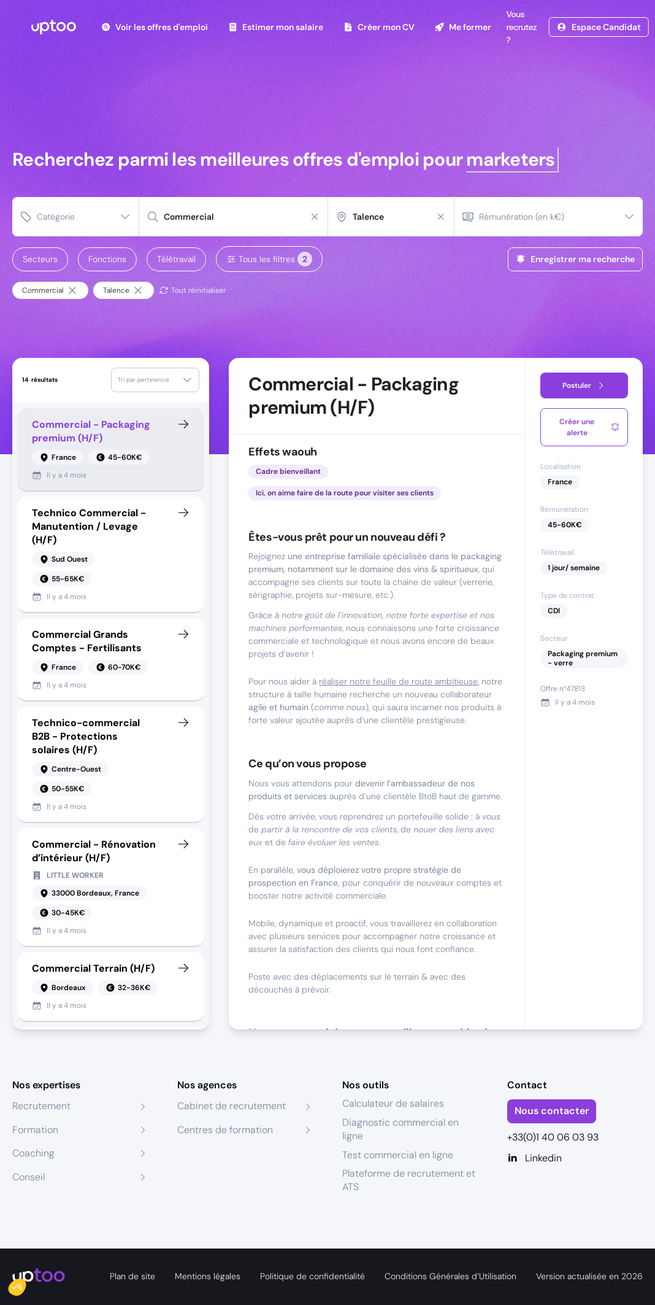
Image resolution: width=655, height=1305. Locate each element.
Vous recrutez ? (520, 27)
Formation (35, 1129)
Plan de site (132, 1276)
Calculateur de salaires (393, 1103)
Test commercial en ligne (397, 1154)
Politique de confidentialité (312, 1276)
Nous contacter (552, 1110)
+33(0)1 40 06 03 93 (553, 1137)
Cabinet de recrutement (231, 1105)
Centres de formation (225, 1129)
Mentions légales (207, 1276)
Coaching (33, 1153)
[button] (25, 1284)
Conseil (28, 1177)
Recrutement (41, 1105)
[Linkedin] (575, 1158)
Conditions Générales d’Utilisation (450, 1276)
